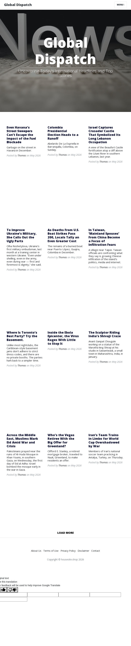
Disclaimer (83, 550)
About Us (36, 550)
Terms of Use (51, 550)
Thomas (22, 155)
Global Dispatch (18, 4)
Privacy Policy (68, 550)
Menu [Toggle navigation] (121, 4)
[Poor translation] (12, 589)
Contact (95, 550)
